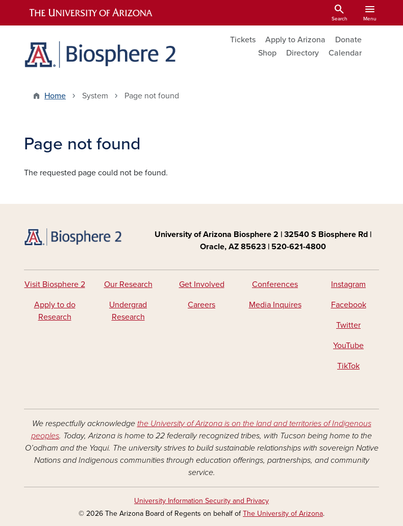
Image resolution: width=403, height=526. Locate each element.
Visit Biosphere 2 (54, 284)
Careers (201, 305)
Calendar (345, 53)
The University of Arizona (283, 513)
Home (55, 96)
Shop (267, 53)
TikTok (348, 366)
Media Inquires (275, 305)
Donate (348, 40)
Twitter (348, 325)
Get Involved (201, 284)
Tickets (243, 40)
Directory (302, 53)
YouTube (348, 345)
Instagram (348, 284)
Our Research (128, 284)
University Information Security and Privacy (201, 500)
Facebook (348, 305)
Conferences (275, 284)
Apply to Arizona (295, 40)
